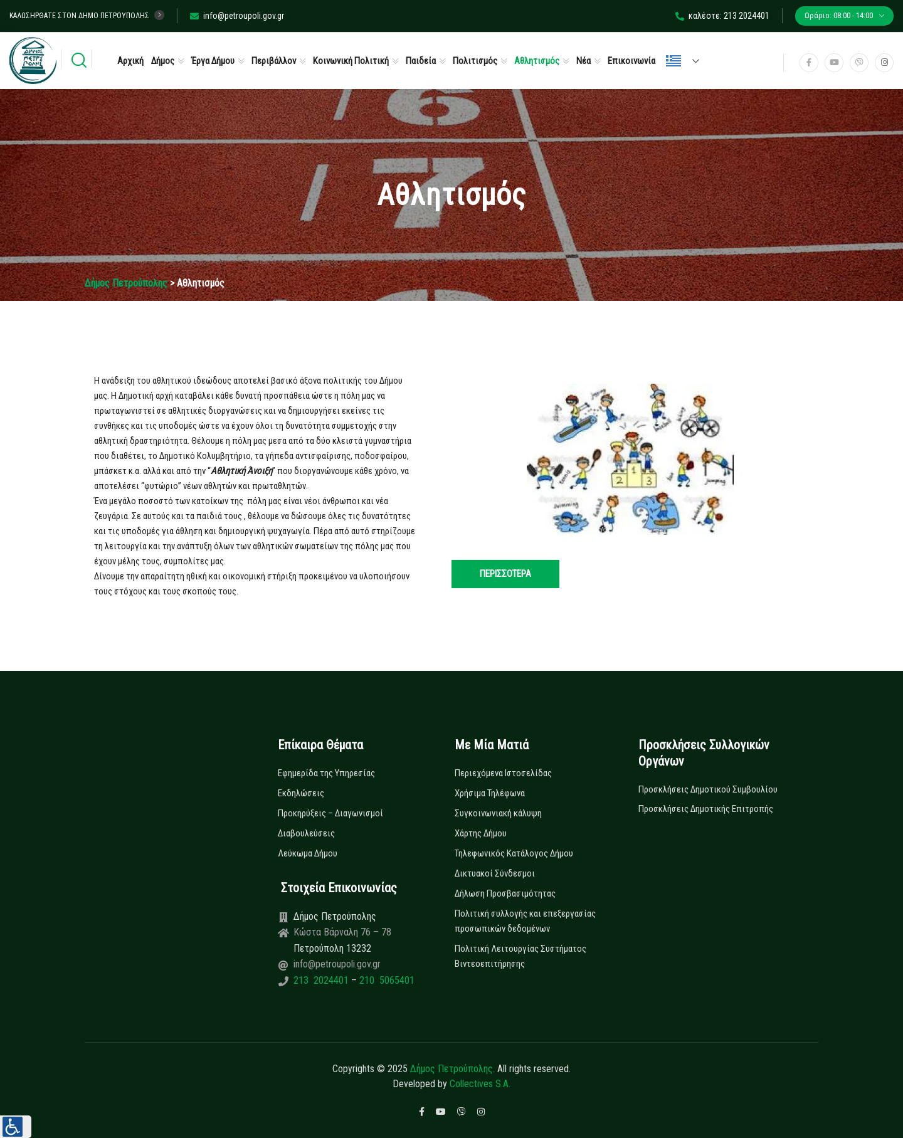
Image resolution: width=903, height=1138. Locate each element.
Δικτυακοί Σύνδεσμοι (495, 873)
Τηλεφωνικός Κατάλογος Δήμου (514, 853)
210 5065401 (386, 980)
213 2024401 (322, 980)
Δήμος (162, 60)
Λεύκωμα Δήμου (307, 853)
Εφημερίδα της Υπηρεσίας (326, 773)
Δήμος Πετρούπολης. (452, 1069)
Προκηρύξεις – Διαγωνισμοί (330, 813)
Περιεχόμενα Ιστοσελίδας (503, 773)
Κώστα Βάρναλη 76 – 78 (342, 932)
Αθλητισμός (536, 60)
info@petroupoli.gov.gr (237, 16)
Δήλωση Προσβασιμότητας (505, 893)
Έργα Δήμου (213, 60)
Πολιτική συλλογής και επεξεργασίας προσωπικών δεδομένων (525, 921)
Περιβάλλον (273, 60)
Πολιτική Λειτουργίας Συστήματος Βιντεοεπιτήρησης (520, 956)
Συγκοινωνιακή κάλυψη (498, 813)
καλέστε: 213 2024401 (722, 16)
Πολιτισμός (475, 60)
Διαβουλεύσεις (306, 833)
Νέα (583, 60)
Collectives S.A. (480, 1084)
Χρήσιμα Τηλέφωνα (490, 793)
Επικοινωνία (631, 60)
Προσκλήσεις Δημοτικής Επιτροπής (705, 808)
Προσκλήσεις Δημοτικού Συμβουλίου (708, 789)
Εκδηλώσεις (301, 793)
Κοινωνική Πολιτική (351, 60)
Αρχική (130, 60)
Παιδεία (421, 60)
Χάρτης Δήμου (481, 833)
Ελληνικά (673, 60)
